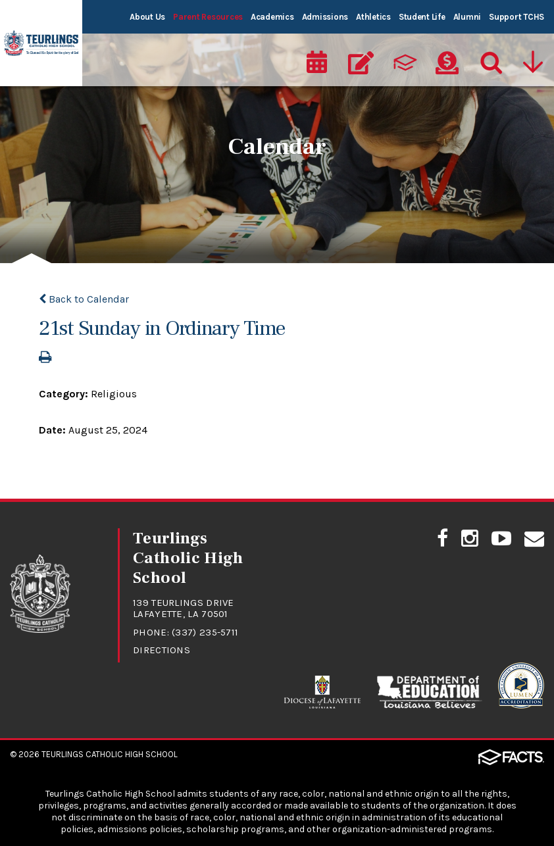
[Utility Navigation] (534, 63)
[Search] (490, 63)
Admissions (325, 17)
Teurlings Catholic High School (109, 754)
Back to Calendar (84, 299)
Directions (161, 650)
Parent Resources (208, 17)
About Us (147, 17)
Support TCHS (516, 17)
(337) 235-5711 (205, 632)
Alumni (467, 17)
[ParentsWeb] (404, 63)
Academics (272, 17)
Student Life (422, 17)
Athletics (373, 17)
